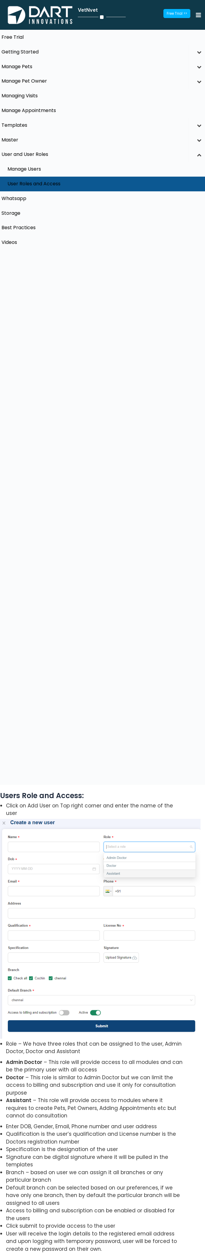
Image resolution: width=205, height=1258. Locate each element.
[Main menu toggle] (198, 15)
